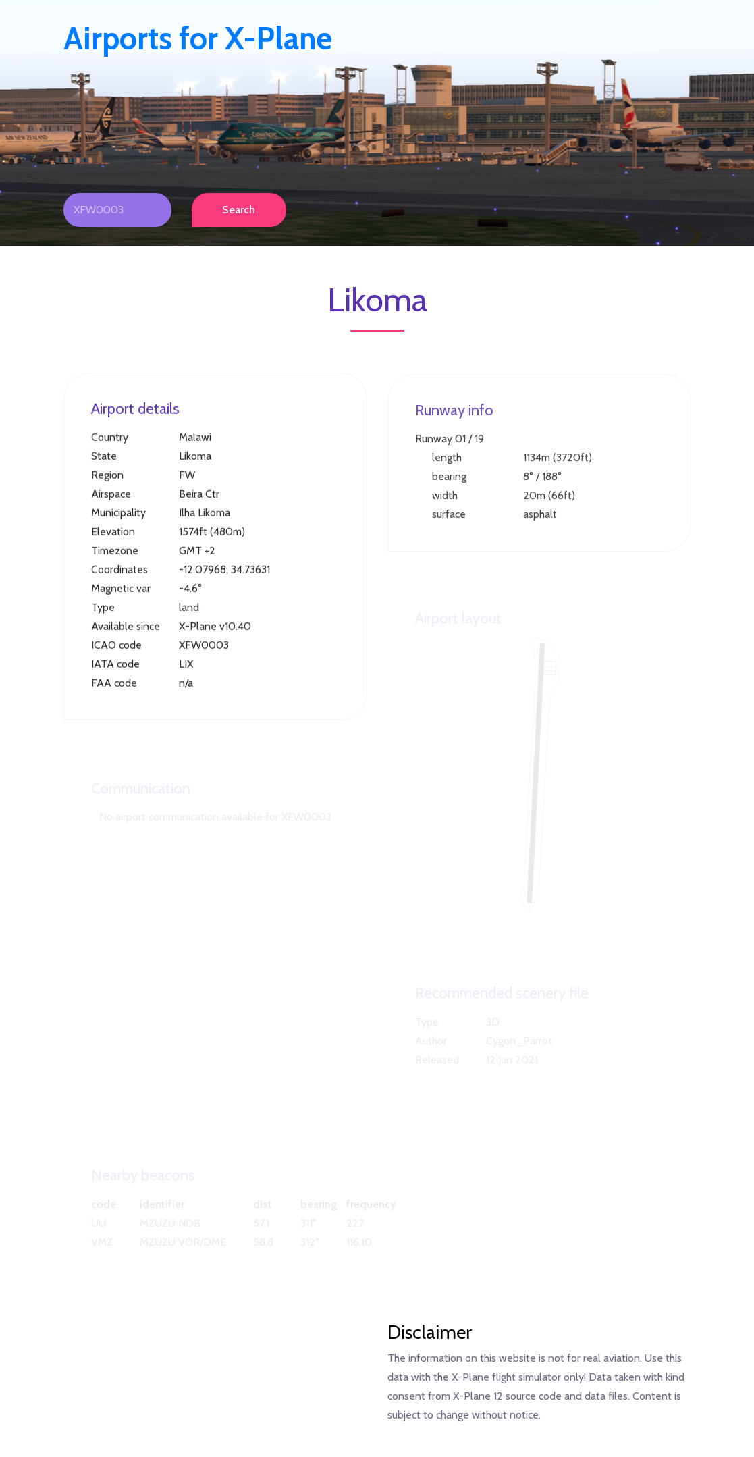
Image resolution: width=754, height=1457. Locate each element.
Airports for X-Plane (197, 38)
